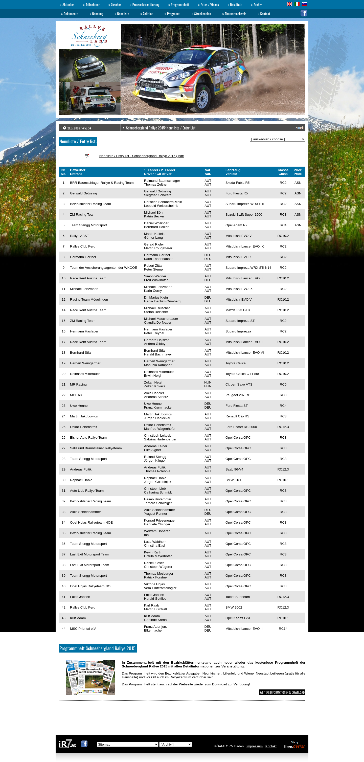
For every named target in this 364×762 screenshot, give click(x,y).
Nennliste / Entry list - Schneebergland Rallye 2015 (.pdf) (141, 156)
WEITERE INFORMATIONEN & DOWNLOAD (282, 692)
